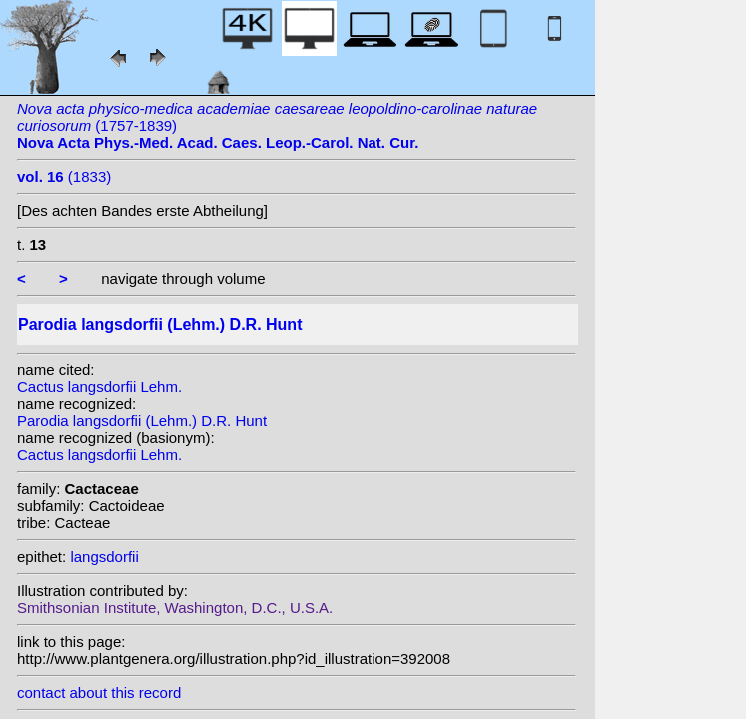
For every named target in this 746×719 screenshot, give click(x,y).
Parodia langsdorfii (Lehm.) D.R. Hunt (142, 420)
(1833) (64, 176)
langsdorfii (104, 556)
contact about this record (99, 692)
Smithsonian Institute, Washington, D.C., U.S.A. (175, 607)
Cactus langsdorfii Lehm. (99, 386)
